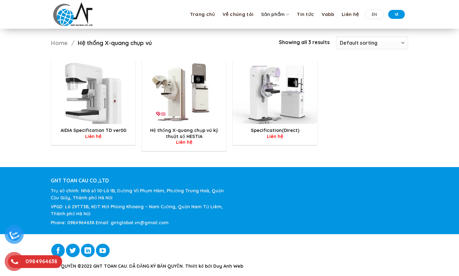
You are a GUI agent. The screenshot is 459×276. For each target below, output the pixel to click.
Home (59, 43)
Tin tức (305, 14)
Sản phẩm (275, 14)
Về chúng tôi (237, 14)
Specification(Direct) (275, 130)
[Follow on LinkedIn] (88, 250)
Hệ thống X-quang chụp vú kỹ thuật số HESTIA (184, 133)
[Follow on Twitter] (73, 250)
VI (396, 14)
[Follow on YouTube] (103, 250)
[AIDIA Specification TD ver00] (93, 92)
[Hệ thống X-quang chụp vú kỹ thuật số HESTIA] (184, 92)
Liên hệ (350, 14)
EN (374, 14)
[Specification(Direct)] (275, 92)
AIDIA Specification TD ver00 (93, 130)
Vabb (328, 14)
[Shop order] (372, 43)
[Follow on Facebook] (58, 250)
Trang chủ (202, 14)
